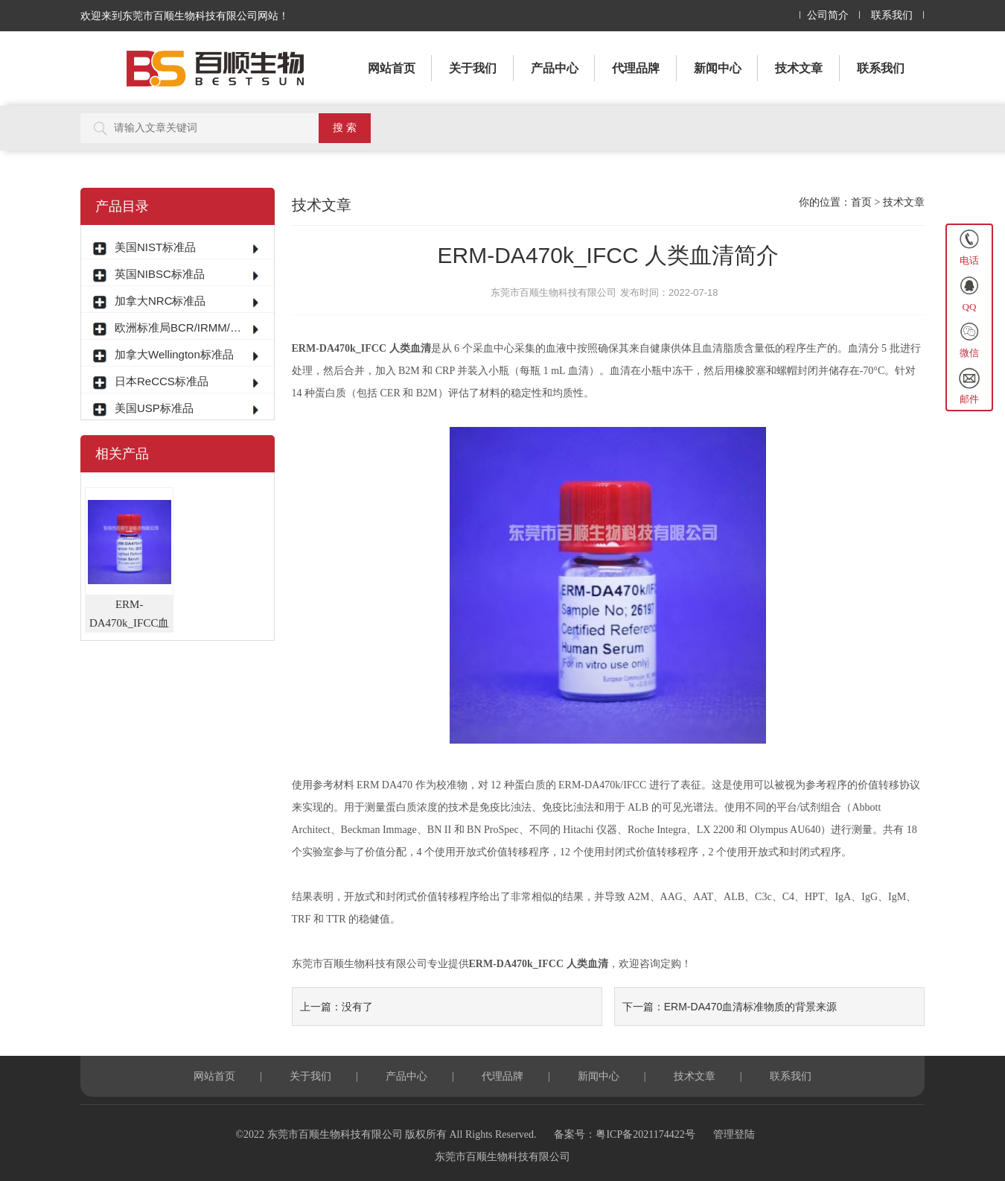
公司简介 (828, 15)
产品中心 (554, 68)
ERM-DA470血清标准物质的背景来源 (751, 1007)
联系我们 (892, 15)
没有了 (357, 1007)
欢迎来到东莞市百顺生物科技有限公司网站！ (184, 16)
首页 (861, 202)
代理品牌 (636, 68)
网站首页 (391, 68)
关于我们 (473, 68)
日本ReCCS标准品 (161, 381)
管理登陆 (734, 1134)
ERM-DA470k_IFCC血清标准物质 (129, 615)
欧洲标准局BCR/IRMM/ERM (180, 327)
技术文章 (799, 68)
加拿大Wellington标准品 (174, 354)
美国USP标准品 (154, 408)
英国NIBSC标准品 (160, 273)
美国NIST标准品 (155, 247)
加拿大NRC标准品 (160, 300)
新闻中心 (717, 68)
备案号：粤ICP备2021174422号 (624, 1134)
